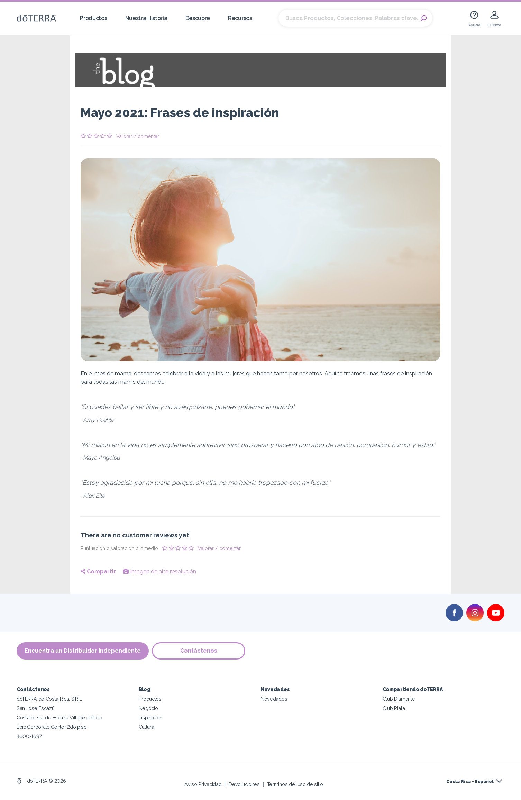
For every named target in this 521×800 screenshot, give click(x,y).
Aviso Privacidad (202, 784)
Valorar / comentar (137, 136)
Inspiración (151, 717)
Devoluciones (244, 784)
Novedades (273, 699)
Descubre (197, 18)
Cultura (146, 727)
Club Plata (394, 708)
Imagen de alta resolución (159, 571)
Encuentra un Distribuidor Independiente (83, 651)
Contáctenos (199, 651)
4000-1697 (29, 736)
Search (423, 18)
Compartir (98, 571)
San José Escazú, (36, 708)
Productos (93, 18)
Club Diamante (399, 699)
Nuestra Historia (146, 18)
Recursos (240, 18)
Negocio (148, 708)
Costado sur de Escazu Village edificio (59, 717)
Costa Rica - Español (470, 781)
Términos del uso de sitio (295, 784)
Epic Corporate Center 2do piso (52, 727)
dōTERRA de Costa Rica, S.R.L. (50, 699)
